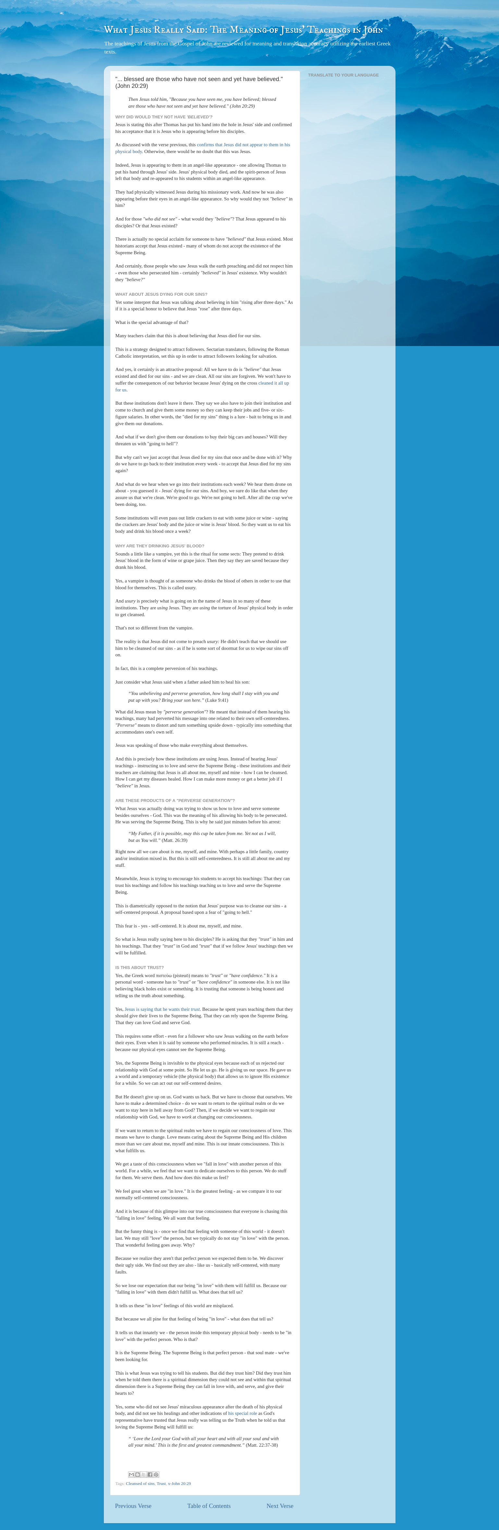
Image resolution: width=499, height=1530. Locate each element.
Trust (161, 1483)
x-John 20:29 (179, 1483)
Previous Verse (133, 1505)
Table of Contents (209, 1505)
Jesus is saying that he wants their (162, 1009)
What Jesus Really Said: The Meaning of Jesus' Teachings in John (243, 29)
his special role (242, 1413)
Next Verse (279, 1505)
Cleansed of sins (140, 1483)
